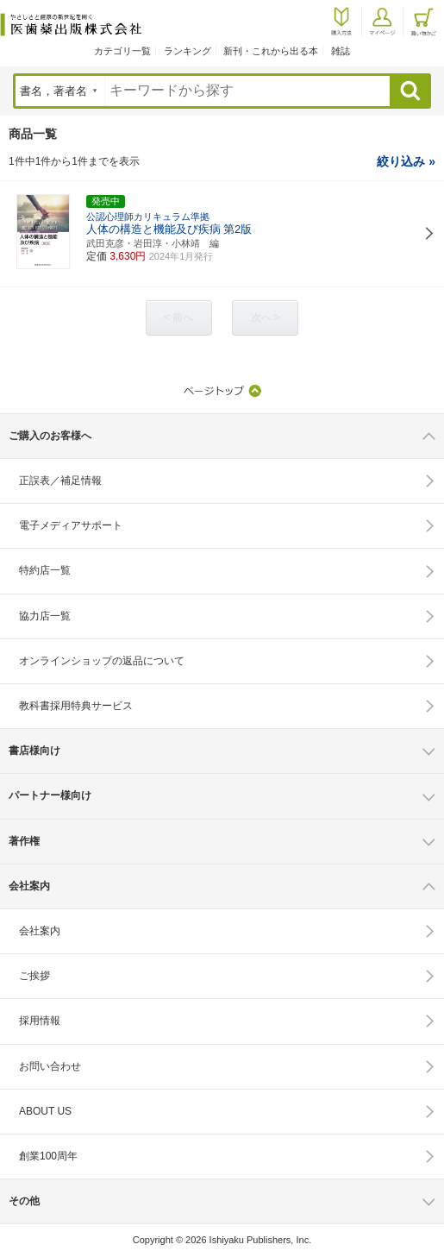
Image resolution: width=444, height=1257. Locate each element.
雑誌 (340, 51)
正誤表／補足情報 (60, 481)
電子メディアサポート (70, 525)
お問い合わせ (50, 1066)
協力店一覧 (45, 616)
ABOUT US (45, 1111)
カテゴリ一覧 (122, 51)
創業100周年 (48, 1156)
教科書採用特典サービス (76, 706)
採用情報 (39, 1021)
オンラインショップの (101, 661)
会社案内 (39, 931)
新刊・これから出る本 (270, 51)
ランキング (187, 51)
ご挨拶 (34, 976)
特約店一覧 (45, 570)
